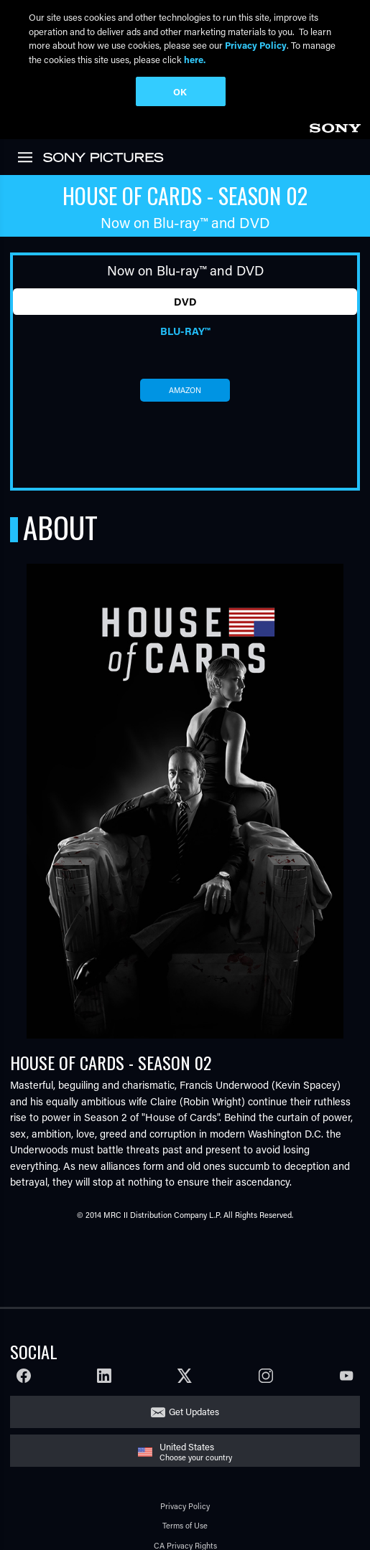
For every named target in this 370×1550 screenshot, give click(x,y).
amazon (185, 315)
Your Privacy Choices (171, 1510)
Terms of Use (185, 1450)
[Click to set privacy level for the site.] (223, 1510)
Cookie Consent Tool (185, 1529)
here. (194, 59)
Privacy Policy (185, 1430)
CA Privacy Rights (185, 1470)
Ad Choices (185, 1490)
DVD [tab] (185, 226)
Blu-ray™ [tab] (185, 256)
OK (180, 91)
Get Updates (194, 1337)
